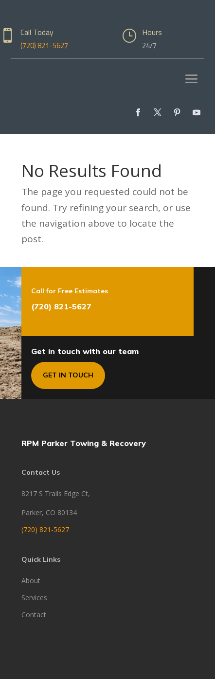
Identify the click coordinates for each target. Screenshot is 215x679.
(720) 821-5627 (44, 45)
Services (34, 597)
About (30, 580)
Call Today (37, 32)
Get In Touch (68, 375)
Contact (33, 614)
